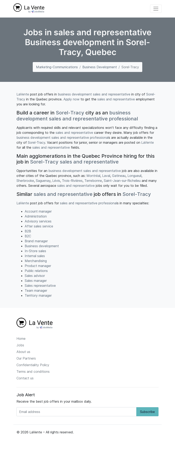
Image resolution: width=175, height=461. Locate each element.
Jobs (20, 345)
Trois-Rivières (72, 181)
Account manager (38, 211)
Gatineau (119, 176)
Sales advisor (35, 276)
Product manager (38, 266)
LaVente (22, 94)
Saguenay (43, 181)
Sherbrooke (25, 181)
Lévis (56, 181)
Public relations (36, 271)
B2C (28, 236)
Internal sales (35, 256)
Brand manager (36, 241)
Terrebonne (93, 181)
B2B (28, 231)
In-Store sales (35, 251)
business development (75, 94)
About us (23, 352)
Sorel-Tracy (70, 113)
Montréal (93, 176)
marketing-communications (57, 67)
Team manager (36, 290)
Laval (106, 176)
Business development (99, 67)
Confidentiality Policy (32, 365)
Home (21, 338)
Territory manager (38, 295)
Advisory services (38, 221)
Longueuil (134, 176)
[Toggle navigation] (156, 9)
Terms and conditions (33, 371)
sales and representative (111, 94)
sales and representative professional (93, 119)
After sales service (39, 226)
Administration (36, 216)
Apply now (71, 99)
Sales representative (40, 285)
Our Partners (26, 358)
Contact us (25, 378)
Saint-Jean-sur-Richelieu (122, 181)
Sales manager (36, 281)
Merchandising (36, 261)
